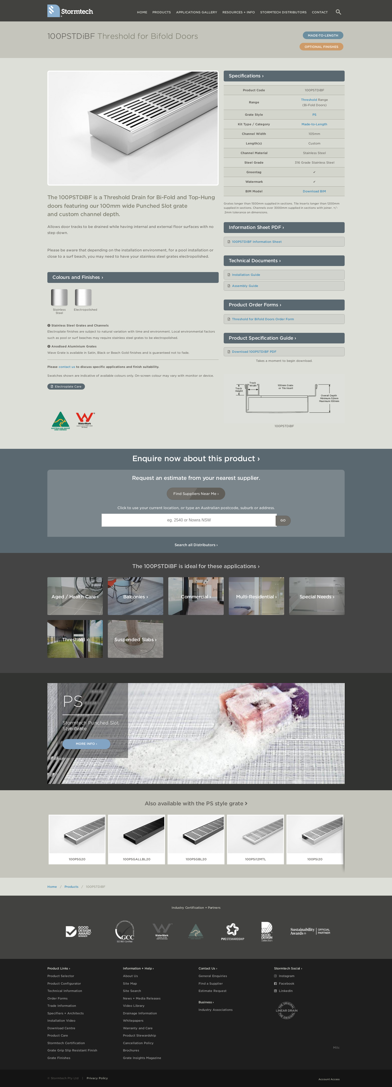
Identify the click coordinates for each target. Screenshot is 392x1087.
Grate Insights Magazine (142, 1058)
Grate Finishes (58, 1058)
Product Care (57, 1035)
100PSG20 (77, 859)
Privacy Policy (97, 1078)
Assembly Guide (245, 286)
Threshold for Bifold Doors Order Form (263, 319)
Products (161, 12)
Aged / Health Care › (75, 596)
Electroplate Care (66, 386)
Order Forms (57, 998)
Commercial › (196, 596)
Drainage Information (140, 1013)
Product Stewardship (139, 1035)
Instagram (284, 976)
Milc (336, 1049)
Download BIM (314, 191)
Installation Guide (246, 275)
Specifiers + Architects (65, 1013)
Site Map (130, 983)
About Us (130, 976)
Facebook (284, 983)
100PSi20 (314, 859)
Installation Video (61, 1020)
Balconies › (135, 596)
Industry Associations (216, 1010)
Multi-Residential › (256, 596)
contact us (67, 367)
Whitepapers (133, 1020)
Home (142, 12)
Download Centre (61, 1028)
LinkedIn (283, 991)
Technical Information (64, 991)
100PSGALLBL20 (136, 859)
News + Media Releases (141, 998)
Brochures (131, 1050)
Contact (320, 12)
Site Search (132, 991)
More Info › (86, 744)
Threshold (309, 100)
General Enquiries (213, 976)
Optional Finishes (321, 47)
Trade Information (61, 1006)
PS (314, 114)
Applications (196, 12)
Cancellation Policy (138, 1043)
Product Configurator (64, 983)
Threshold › (75, 639)
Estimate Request (212, 991)
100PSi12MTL (255, 859)
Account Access (329, 1079)
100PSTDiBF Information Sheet (257, 242)
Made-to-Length (323, 35)
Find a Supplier (211, 983)
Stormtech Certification (66, 1043)
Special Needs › (317, 596)
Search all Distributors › (196, 545)
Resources (238, 12)
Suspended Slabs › (135, 639)
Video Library (134, 1006)
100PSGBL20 (196, 859)
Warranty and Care (138, 1028)
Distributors (283, 12)
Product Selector (60, 976)
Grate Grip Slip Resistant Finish (72, 1050)
